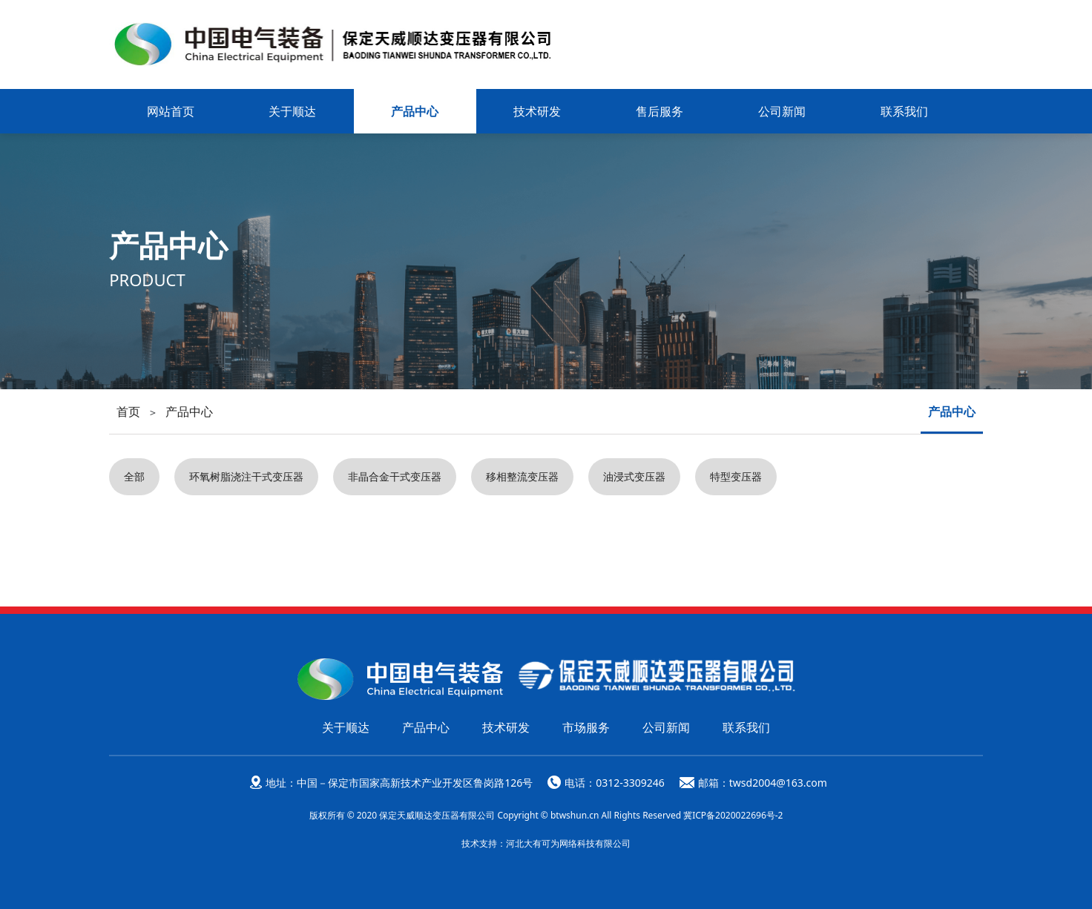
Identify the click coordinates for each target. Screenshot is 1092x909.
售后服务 (659, 111)
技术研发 (537, 111)
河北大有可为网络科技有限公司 (568, 842)
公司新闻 (782, 111)
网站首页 (170, 111)
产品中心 (414, 111)
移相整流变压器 (522, 476)
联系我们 (904, 111)
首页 (128, 411)
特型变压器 (736, 476)
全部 (134, 476)
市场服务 (586, 726)
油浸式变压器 (634, 476)
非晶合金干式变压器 (394, 476)
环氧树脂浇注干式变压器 (246, 476)
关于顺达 (292, 111)
